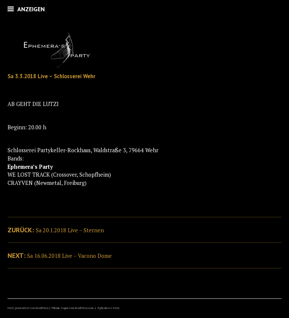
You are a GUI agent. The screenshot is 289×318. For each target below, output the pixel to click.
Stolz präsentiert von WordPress (28, 308)
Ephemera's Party (108, 308)
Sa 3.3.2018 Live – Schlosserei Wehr (51, 76)
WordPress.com (84, 308)
